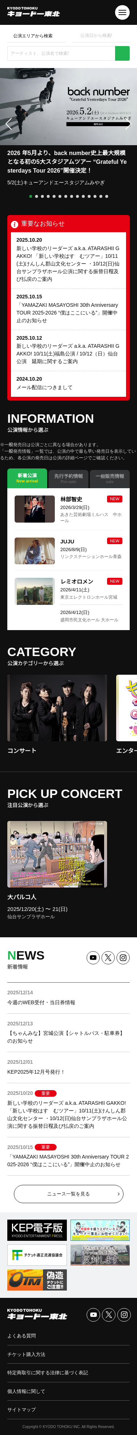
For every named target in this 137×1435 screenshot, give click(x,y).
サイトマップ (21, 1409)
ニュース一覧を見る (68, 1194)
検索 (122, 53)
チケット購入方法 (26, 1354)
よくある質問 (21, 1335)
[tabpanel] (68, 559)
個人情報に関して (26, 1391)
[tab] (27, 478)
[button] (30, 196)
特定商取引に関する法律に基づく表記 (47, 1372)
